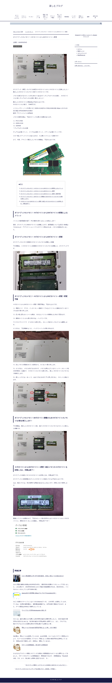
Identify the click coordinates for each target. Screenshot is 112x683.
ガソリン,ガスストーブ (16, 17)
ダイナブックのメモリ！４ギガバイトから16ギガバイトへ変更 (37, 191)
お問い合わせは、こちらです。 (83, 66)
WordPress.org (81, 55)
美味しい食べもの (81, 17)
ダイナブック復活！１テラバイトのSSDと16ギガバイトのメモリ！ (46, 665)
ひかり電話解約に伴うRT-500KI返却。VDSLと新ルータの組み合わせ (43, 576)
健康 (88, 17)
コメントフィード (82, 53)
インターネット (74, 17)
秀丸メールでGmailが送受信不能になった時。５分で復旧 (39, 628)
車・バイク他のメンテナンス (59, 17)
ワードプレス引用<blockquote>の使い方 (34, 610)
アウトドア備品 (52, 17)
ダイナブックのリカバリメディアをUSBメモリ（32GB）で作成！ (35, 669)
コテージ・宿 (38, 17)
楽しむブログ (56, 5)
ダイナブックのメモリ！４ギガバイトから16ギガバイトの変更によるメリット (41, 188)
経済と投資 (95, 17)
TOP (18, 32)
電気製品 (66, 17)
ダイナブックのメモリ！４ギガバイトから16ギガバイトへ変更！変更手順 (40, 194)
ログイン (80, 49)
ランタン (31, 17)
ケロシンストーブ (24, 17)
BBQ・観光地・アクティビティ (45, 17)
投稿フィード (81, 51)
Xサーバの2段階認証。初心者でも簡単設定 (35, 645)
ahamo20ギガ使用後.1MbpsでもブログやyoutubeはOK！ (39, 593)
